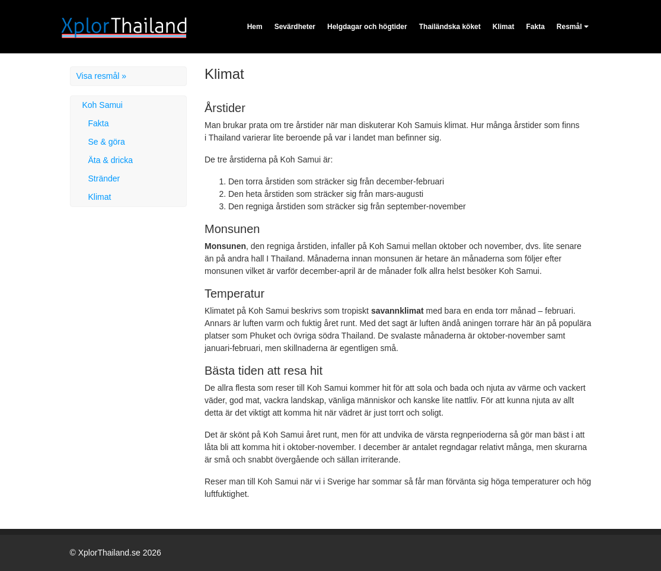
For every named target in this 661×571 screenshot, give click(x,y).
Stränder (104, 178)
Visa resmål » (101, 76)
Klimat (504, 27)
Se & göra (106, 141)
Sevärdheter (294, 27)
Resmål (569, 27)
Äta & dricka (110, 160)
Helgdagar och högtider (367, 27)
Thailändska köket (450, 27)
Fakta (535, 27)
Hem (255, 27)
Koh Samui (102, 105)
